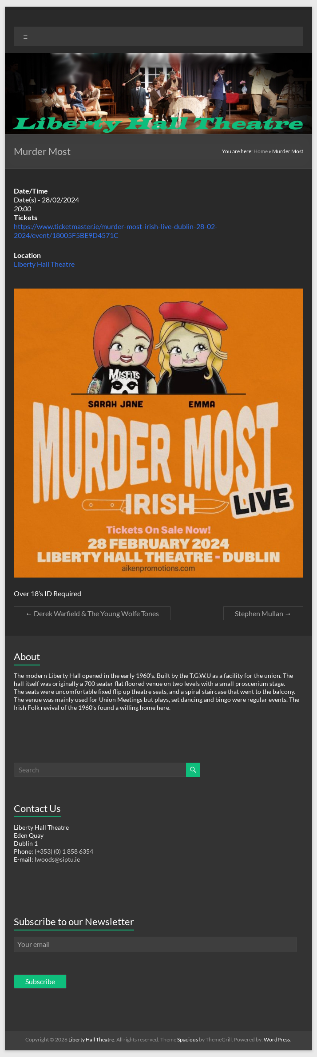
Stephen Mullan (263, 613)
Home (261, 151)
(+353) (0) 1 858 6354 (64, 851)
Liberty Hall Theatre (44, 264)
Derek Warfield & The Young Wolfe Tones (92, 613)
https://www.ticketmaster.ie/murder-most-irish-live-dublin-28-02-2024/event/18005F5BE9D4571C (116, 230)
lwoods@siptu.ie (57, 859)
